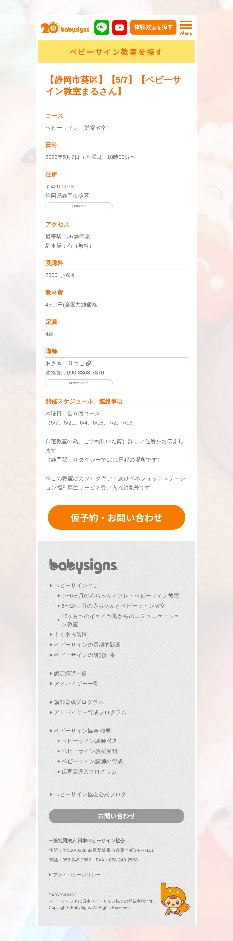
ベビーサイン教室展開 (89, 751)
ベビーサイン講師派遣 (89, 741)
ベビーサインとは (76, 585)
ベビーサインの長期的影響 (87, 645)
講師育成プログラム (79, 702)
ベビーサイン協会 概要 (82, 731)
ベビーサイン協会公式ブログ (90, 794)
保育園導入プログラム (89, 772)
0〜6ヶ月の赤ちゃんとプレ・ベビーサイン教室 (120, 595)
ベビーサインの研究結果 (84, 655)
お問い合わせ (116, 815)
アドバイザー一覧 (76, 684)
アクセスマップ (79, 205)
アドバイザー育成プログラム (90, 712)
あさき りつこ (65, 363)
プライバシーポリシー (77, 874)
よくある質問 (71, 634)
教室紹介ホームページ (78, 382)
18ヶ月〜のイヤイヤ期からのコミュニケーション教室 (121, 620)
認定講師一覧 (70, 673)
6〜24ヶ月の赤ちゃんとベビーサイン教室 (113, 606)
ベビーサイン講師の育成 (92, 761)
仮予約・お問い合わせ (117, 517)
